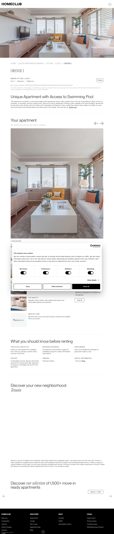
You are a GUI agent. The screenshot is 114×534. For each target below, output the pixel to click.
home (13, 63)
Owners (4, 524)
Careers (4, 530)
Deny (28, 286)
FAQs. (83, 361)
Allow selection (57, 286)
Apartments (34, 518)
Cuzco (58, 63)
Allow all (86, 286)
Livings (32, 521)
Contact (61, 518)
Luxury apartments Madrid (31, 63)
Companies (5, 521)
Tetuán (49, 63)
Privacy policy (91, 521)
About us (4, 518)
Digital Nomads (35, 527)
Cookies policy (92, 524)
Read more (73, 107)
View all (79, 300)
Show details (92, 280)
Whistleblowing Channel (95, 527)
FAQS (60, 521)
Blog (31, 530)
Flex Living (33, 524)
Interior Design (6, 527)
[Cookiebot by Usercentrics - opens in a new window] (91, 246)
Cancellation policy (64, 524)
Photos (99, 80)
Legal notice (91, 518)
